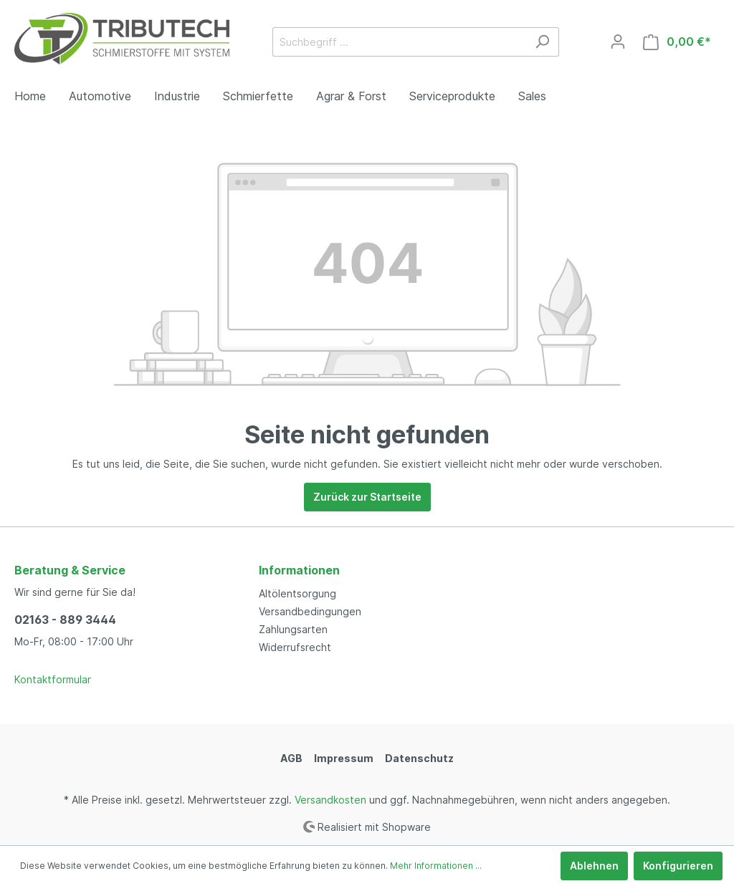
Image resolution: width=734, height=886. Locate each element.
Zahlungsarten (293, 629)
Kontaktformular (52, 679)
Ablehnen (594, 865)
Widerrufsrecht (295, 647)
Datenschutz (419, 758)
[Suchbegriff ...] (399, 42)
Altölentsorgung (297, 593)
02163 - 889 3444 (65, 619)
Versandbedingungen (310, 611)
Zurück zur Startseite (367, 497)
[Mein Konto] (617, 41)
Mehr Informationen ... (436, 865)
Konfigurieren (678, 865)
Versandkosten (330, 800)
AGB (291, 758)
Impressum (343, 758)
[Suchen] (542, 42)
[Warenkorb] (677, 42)
